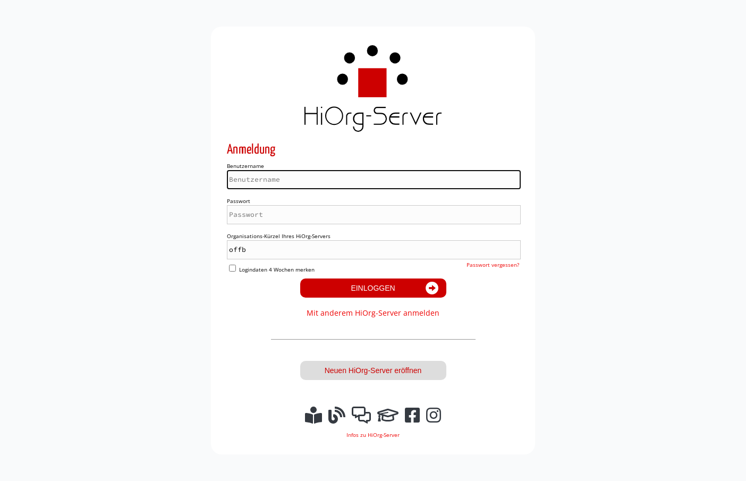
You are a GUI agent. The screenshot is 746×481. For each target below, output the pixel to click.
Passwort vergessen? (493, 264)
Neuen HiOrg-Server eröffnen (373, 370)
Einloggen (373, 288)
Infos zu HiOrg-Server (373, 434)
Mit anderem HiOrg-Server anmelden (373, 313)
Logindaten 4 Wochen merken (277, 269)
